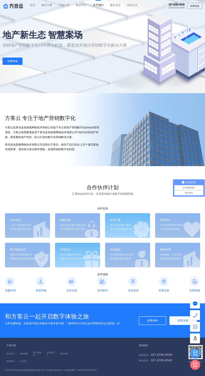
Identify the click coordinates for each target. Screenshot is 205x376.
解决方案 (47, 5)
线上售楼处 (37, 352)
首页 (32, 5)
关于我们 (98, 5)
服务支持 (115, 5)
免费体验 (12, 61)
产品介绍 (64, 5)
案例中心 (81, 5)
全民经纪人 (51, 352)
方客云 (20, 316)
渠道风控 (11, 361)
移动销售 (24, 354)
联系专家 (183, 320)
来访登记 (11, 354)
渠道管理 (64, 354)
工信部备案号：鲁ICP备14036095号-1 (81, 370)
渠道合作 (132, 5)
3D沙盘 (23, 361)
